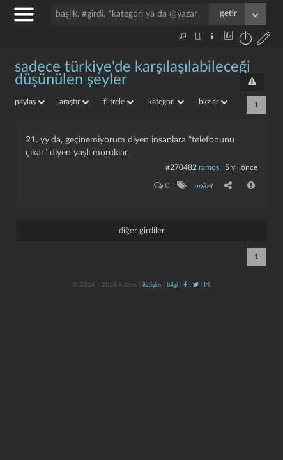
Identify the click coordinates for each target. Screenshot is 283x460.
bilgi (172, 285)
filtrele (118, 101)
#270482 (181, 167)
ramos (209, 167)
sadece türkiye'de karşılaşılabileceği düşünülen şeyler (132, 73)
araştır (74, 101)
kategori (166, 101)
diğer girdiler (142, 231)
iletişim (151, 285)
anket (203, 186)
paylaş (30, 101)
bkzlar (213, 101)
